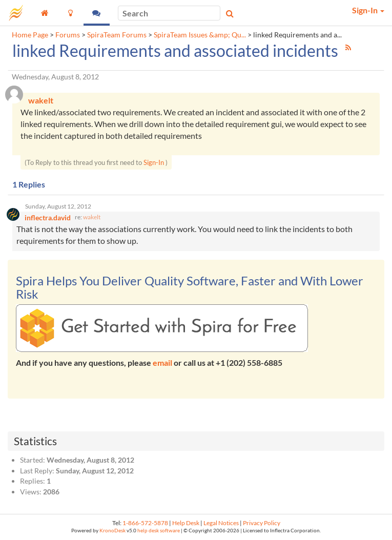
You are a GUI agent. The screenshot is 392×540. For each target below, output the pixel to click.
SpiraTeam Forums (117, 35)
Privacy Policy (261, 523)
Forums (67, 35)
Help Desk (185, 523)
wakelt (91, 217)
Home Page (30, 35)
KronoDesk (112, 530)
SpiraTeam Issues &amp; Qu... (200, 35)
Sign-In (153, 162)
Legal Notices (221, 523)
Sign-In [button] (368, 10)
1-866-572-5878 (145, 523)
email (162, 362)
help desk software (158, 530)
